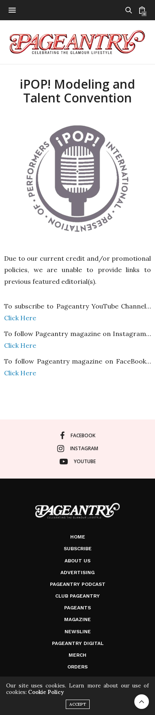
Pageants (77, 608)
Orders (77, 667)
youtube (78, 462)
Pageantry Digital (77, 643)
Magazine (77, 619)
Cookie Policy (46, 692)
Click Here (20, 318)
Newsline (78, 631)
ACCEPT (77, 704)
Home (77, 537)
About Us (77, 561)
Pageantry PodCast (77, 584)
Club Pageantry (77, 596)
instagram (77, 449)
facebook (77, 436)
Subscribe (78, 548)
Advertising (77, 572)
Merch (77, 655)
